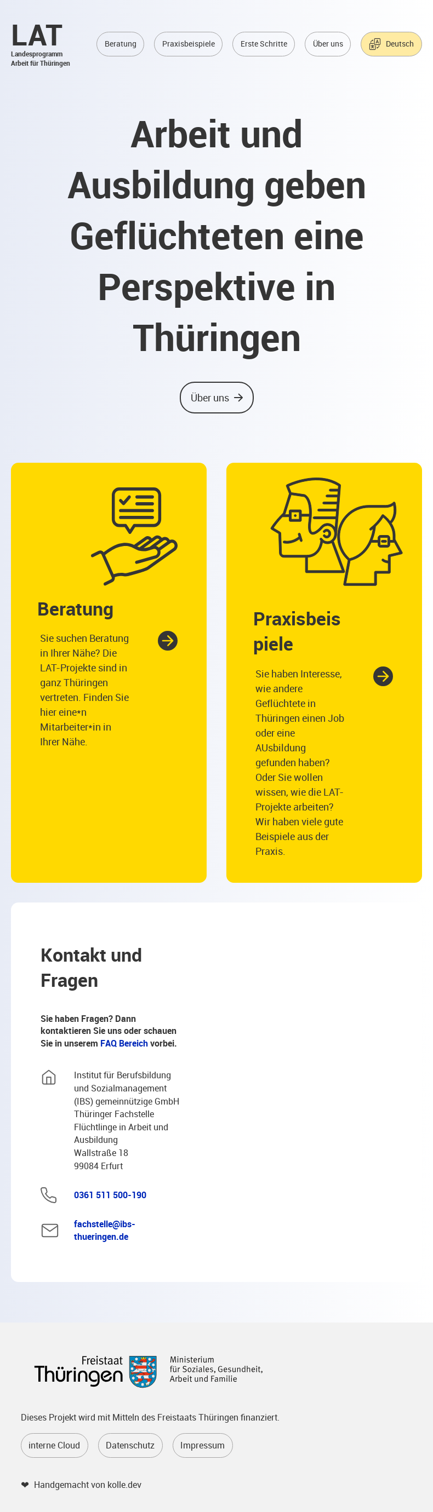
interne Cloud (54, 1446)
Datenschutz (130, 1446)
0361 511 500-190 (110, 1196)
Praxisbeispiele (188, 44)
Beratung (120, 44)
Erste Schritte (264, 44)
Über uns (328, 44)
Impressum (202, 1446)
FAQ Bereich (124, 1044)
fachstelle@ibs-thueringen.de (104, 1231)
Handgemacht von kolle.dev (87, 1485)
